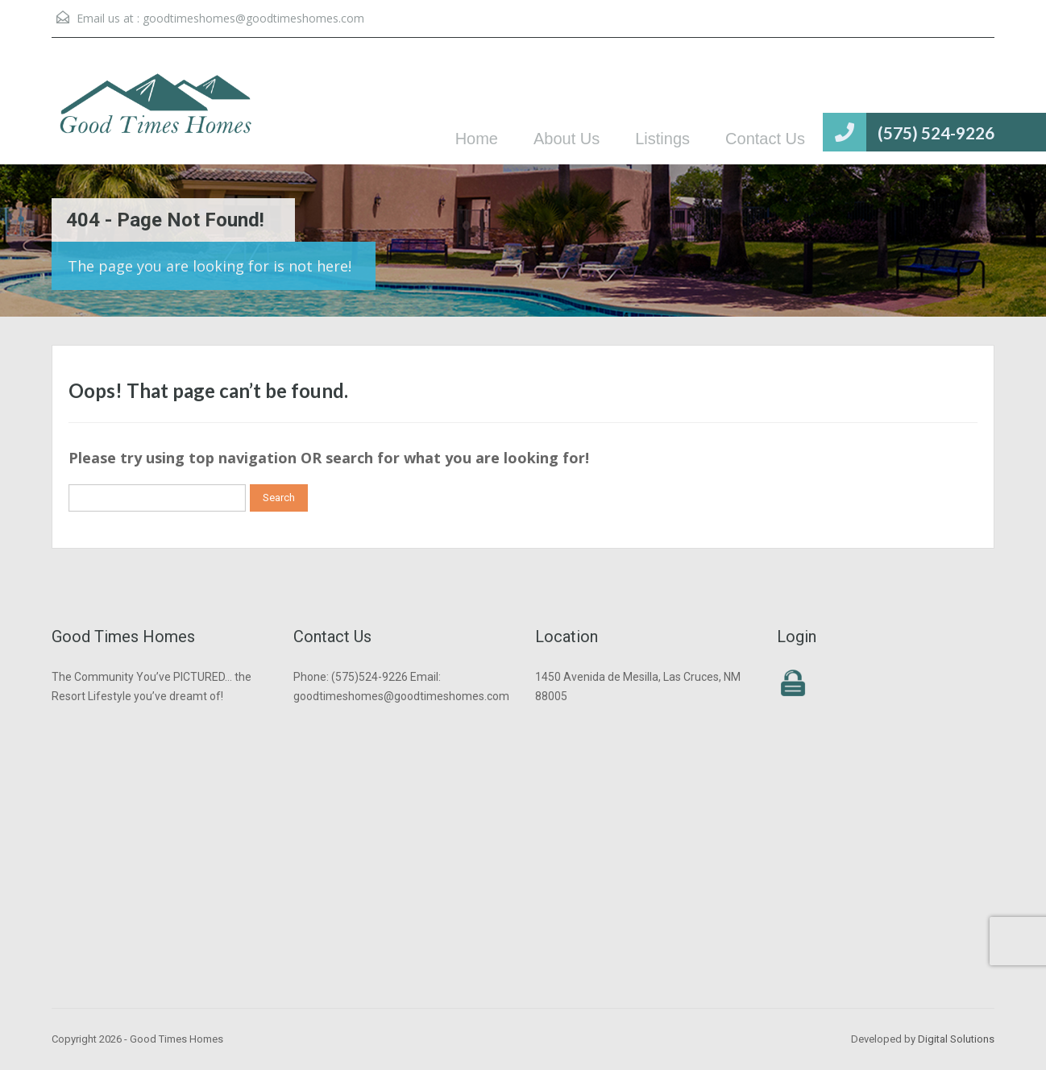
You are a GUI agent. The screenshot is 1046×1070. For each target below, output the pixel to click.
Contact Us (765, 138)
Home (476, 138)
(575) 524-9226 (936, 132)
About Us (566, 138)
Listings (662, 138)
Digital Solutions (956, 1039)
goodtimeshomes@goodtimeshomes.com (253, 18)
